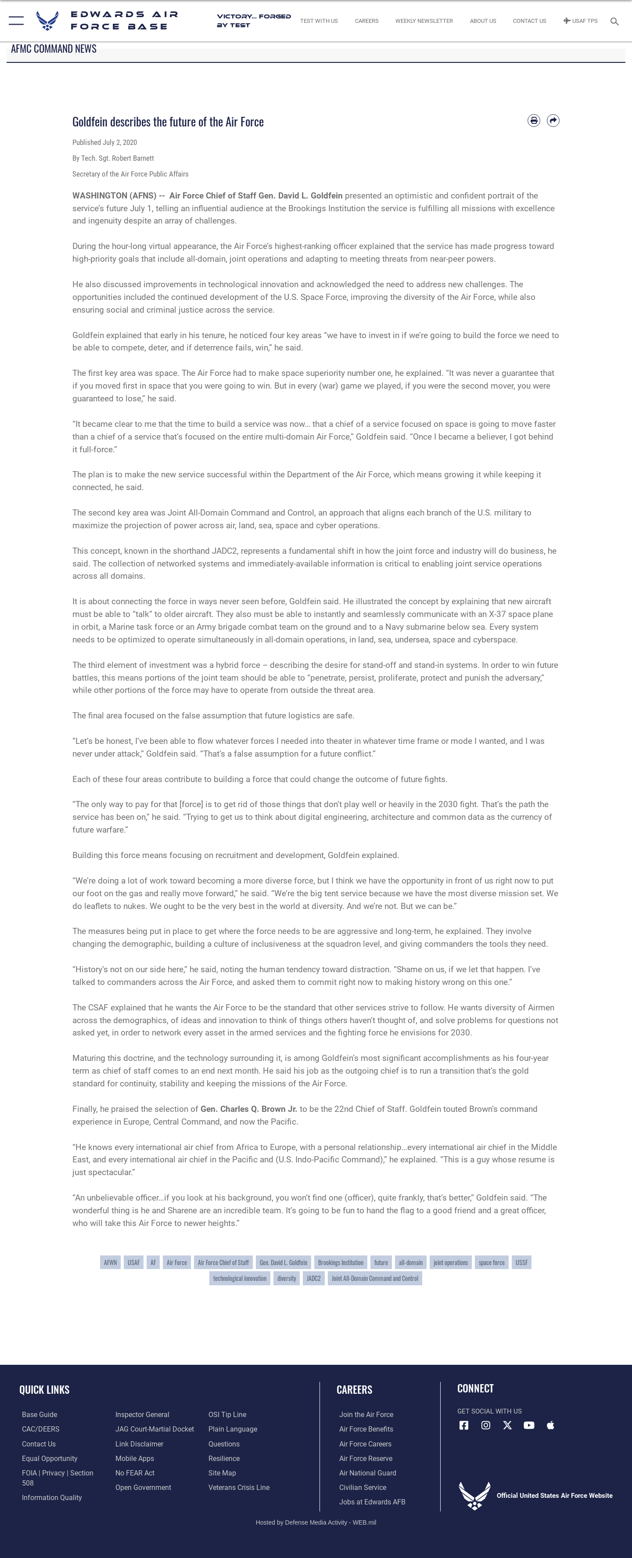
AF (153, 1262)
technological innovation (239, 1278)
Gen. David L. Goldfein (283, 1262)
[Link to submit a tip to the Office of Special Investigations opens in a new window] (226, 1414)
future (381, 1262)
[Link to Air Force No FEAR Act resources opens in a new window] (134, 1472)
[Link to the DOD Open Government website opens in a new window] (141, 1486)
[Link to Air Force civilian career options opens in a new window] (359, 1486)
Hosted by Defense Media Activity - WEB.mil (316, 1521)
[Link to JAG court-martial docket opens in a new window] (152, 1429)
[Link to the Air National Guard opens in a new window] (364, 1472)
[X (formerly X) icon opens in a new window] (507, 1425)
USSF (522, 1262)
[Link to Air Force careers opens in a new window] (362, 1443)
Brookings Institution (340, 1262)
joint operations (451, 1262)
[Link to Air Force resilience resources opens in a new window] (224, 1458)
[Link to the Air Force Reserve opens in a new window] (362, 1458)
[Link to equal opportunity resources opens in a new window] (45, 1458)
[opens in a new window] (35, 1414)
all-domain (411, 1262)
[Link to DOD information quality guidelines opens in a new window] (47, 1486)
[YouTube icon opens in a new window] (528, 1425)
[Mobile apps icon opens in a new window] (550, 1425)
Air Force (177, 1262)
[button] (14, 21)
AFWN (110, 1262)
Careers (354, 1389)
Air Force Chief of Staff (223, 1262)
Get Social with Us (489, 1411)
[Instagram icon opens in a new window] (485, 1425)
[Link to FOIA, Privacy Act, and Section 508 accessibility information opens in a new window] (59, 1472)
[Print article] (534, 120)
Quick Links (44, 1389)
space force (492, 1262)
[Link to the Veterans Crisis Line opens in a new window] (239, 1486)
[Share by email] (553, 120)
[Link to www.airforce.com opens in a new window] (363, 1414)
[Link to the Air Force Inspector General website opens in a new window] (140, 1414)
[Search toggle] (616, 20)
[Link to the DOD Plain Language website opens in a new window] (231, 1429)
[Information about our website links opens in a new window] (137, 1443)
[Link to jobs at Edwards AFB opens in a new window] (368, 1501)
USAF (134, 1262)
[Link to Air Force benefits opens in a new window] (363, 1429)
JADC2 (314, 1278)
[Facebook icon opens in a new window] (463, 1425)
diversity (286, 1278)
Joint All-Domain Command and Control (375, 1278)
